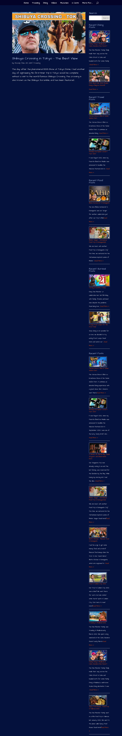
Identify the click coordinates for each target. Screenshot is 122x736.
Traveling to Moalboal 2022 (97, 623)
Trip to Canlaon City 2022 (97, 584)
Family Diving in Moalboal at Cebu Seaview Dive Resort (98, 45)
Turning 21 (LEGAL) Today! (97, 288)
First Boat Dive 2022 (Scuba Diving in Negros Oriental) (98, 84)
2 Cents (75, 3)
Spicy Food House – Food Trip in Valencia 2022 (99, 708)
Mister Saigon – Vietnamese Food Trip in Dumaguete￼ (98, 241)
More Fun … (87, 3)
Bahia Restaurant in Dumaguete (99, 203)
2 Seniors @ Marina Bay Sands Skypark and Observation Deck (99, 456)
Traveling (36, 3)
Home (26, 3)
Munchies (64, 3)
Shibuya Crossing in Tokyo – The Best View (45, 58)
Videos (54, 3)
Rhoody (17, 63)
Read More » (94, 65)
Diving (45, 3)
